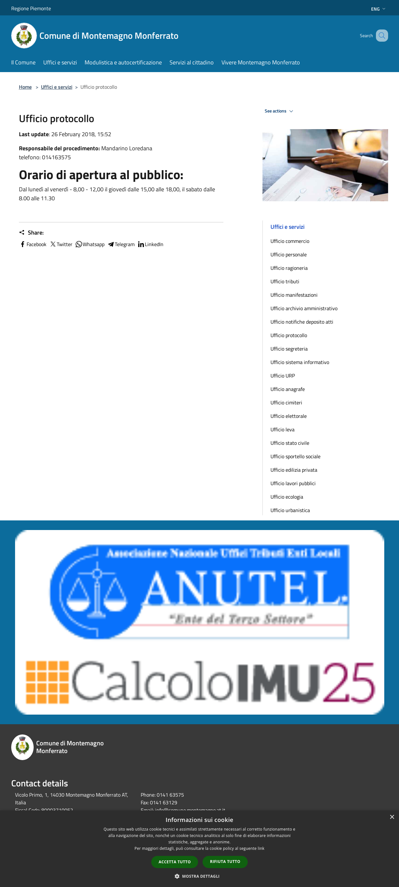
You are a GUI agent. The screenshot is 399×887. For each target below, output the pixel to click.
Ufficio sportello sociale (295, 456)
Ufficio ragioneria (289, 268)
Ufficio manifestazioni (294, 295)
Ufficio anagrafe (287, 389)
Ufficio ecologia (286, 497)
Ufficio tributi (284, 281)
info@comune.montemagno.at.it (190, 810)
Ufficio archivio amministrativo (303, 308)
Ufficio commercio (289, 241)
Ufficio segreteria (289, 348)
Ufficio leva (282, 429)
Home (25, 87)
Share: (31, 232)
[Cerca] (380, 35)
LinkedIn (150, 244)
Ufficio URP (282, 375)
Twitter (60, 244)
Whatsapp (89, 244)
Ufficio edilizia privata (293, 470)
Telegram (121, 244)
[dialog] (199, 848)
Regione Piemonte (31, 8)
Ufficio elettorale (288, 416)
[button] (199, 876)
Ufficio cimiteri (286, 402)
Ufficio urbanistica (290, 510)
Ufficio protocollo (288, 335)
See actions (280, 111)
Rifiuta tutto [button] (225, 861)
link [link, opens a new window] (261, 848)
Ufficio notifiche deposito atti (301, 322)
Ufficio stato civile (289, 443)
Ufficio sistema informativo (299, 362)
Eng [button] (379, 8)
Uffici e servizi (56, 87)
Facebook (32, 244)
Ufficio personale (288, 254)
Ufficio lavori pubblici (293, 483)
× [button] (391, 817)
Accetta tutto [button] (175, 862)
